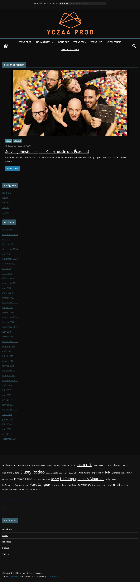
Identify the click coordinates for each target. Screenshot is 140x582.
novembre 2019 (10, 326)
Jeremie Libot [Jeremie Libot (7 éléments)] (23, 479)
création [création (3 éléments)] (124, 465)
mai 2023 (6, 268)
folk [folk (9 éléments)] (107, 472)
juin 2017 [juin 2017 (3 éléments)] (46, 479)
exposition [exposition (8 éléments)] (76, 472)
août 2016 (7, 414)
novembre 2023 (10, 258)
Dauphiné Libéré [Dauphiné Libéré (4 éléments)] (10, 472)
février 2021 (8, 312)
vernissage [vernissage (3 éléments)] (7, 489)
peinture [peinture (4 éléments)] (72, 484)
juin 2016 (6, 424)
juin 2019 (6, 331)
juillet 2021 (7, 307)
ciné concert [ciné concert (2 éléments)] (51, 466)
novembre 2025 (10, 229)
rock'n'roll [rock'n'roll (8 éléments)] (113, 484)
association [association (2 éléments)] (35, 466)
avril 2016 (7, 434)
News (8, 141)
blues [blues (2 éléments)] (43, 466)
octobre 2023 (8, 263)
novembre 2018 (10, 341)
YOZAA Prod (25, 42)
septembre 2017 (10, 380)
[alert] (70, 507)
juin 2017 (6, 390)
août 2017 (7, 385)
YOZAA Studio (114, 42)
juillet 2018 (7, 356)
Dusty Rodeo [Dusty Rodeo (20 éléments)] (32, 472)
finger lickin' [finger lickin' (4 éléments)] (98, 472)
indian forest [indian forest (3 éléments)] (126, 472)
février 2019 (8, 336)
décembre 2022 (10, 278)
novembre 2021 (10, 302)
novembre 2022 (10, 283)
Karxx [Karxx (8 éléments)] (55, 479)
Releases (17, 141)
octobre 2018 (8, 346)
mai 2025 (6, 239)
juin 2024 (6, 254)
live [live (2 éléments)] (26, 485)
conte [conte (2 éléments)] (95, 466)
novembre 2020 (10, 317)
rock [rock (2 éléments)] (103, 485)
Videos (5, 212)
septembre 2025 (10, 234)
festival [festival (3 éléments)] (87, 472)
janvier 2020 (8, 322)
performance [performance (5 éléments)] (85, 484)
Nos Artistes (43, 42)
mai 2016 (6, 429)
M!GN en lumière (78, 3)
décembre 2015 (10, 438)
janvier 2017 (8, 404)
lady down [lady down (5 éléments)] (111, 479)
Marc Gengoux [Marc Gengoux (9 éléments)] (39, 484)
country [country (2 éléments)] (101, 466)
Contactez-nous (70, 49)
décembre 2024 (10, 249)
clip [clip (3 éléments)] (58, 465)
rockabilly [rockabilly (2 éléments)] (125, 485)
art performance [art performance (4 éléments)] (22, 465)
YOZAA (28, 146)
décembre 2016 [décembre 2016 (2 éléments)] (52, 473)
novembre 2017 (10, 370)
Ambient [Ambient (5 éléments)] (7, 465)
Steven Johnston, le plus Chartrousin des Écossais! (47, 151)
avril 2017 (7, 399)
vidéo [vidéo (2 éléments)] (15, 489)
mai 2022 (6, 288)
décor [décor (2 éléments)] (61, 473)
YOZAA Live (96, 42)
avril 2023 (7, 273)
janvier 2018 (8, 365)
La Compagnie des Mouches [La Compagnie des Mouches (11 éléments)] (82, 478)
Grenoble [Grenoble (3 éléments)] (116, 472)
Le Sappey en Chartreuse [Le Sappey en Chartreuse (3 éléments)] (13, 485)
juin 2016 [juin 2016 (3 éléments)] (37, 479)
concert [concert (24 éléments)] (84, 464)
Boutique (63, 42)
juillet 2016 (7, 419)
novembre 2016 (10, 409)
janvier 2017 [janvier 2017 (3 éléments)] (7, 479)
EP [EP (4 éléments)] (66, 472)
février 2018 (8, 361)
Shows (5, 207)
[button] (52, 42)
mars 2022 (7, 292)
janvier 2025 (8, 244)
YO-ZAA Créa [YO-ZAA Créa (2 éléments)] (23, 489)
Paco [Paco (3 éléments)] (64, 485)
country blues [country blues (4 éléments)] (113, 465)
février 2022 (8, 297)
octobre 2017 (8, 375)
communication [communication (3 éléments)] (68, 465)
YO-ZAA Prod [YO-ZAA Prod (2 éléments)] (35, 489)
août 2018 (7, 351)
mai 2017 (6, 395)
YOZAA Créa (79, 42)
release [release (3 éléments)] (97, 485)
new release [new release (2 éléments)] (56, 485)
